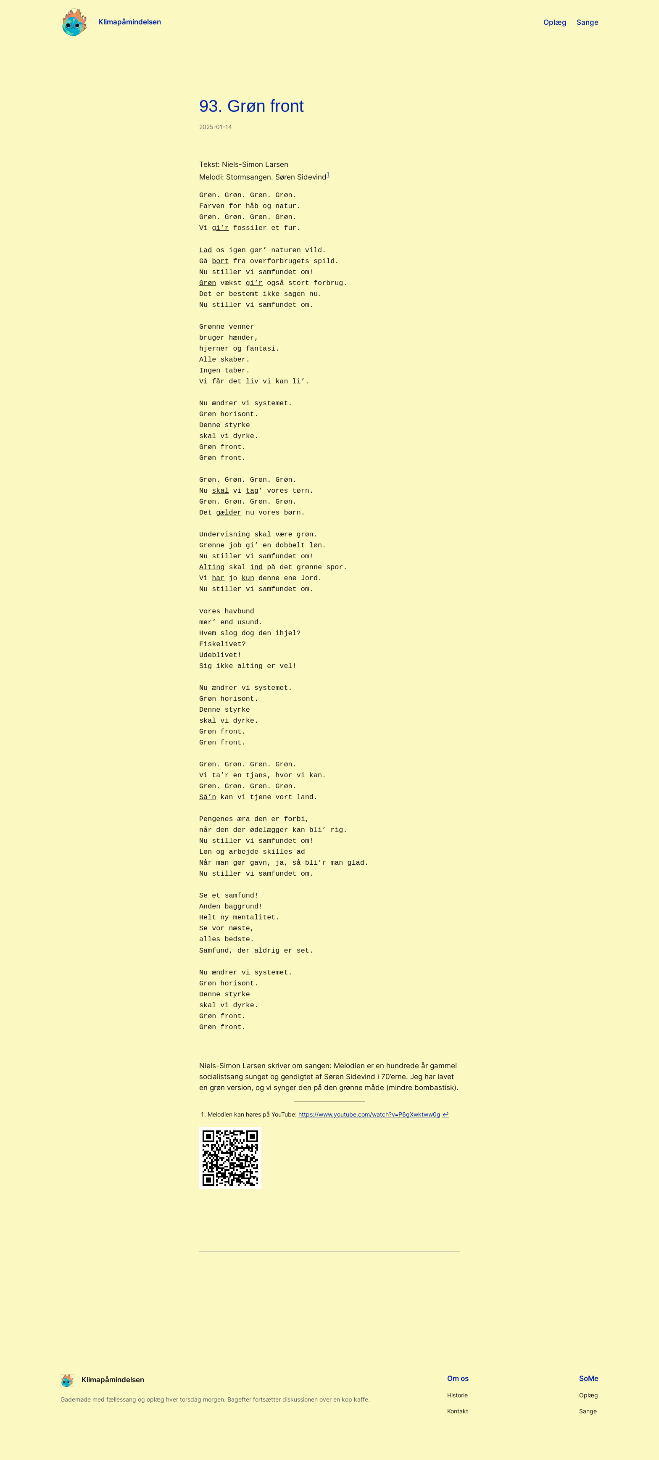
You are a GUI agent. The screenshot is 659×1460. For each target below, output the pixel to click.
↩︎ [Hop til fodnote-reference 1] (445, 1114)
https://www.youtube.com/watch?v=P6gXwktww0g (369, 1114)
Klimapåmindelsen (129, 22)
